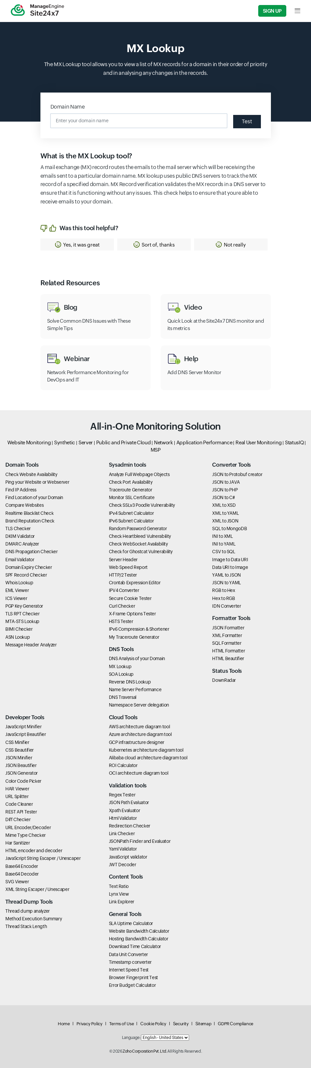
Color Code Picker (23, 781)
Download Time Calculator (135, 946)
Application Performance (204, 442)
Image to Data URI (230, 559)
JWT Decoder (122, 864)
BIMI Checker (19, 629)
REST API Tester (21, 811)
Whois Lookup (19, 582)
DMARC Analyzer (22, 544)
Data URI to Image (230, 567)
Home (64, 1023)
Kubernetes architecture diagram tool (146, 750)
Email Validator (19, 559)
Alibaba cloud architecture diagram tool (148, 757)
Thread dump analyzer (27, 911)
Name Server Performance (135, 689)
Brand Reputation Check (29, 520)
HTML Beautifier (228, 658)
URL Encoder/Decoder (28, 827)
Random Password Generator (138, 528)
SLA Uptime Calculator (131, 923)
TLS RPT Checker (22, 613)
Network (163, 442)
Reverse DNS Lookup (130, 681)
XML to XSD (224, 505)
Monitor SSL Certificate (132, 497)
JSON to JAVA (226, 482)
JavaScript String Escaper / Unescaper (43, 858)
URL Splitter (17, 796)
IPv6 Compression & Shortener (139, 629)
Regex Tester (122, 794)
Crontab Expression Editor (135, 582)
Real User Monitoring (259, 442)
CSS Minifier (17, 742)
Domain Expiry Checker (28, 567)
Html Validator (123, 818)
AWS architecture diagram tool (139, 726)
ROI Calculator (123, 765)
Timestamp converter (130, 962)
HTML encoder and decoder (33, 850)
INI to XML (222, 536)
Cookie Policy (153, 1023)
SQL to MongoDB (229, 528)
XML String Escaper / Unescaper (37, 889)
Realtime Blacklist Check (29, 513)
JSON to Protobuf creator (237, 474)
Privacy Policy (89, 1023)
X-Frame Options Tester (132, 613)
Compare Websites (24, 505)
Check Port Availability (131, 482)
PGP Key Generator (24, 606)
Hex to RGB (223, 598)
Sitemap (203, 1023)
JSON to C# (223, 497)
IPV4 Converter (124, 590)
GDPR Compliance (235, 1023)
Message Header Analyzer (31, 644)
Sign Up (272, 11)
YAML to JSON (226, 575)
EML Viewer (17, 590)
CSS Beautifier (19, 750)
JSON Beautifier (21, 765)
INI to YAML (223, 544)
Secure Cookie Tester (130, 598)
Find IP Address (20, 489)
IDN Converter (226, 606)
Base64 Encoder (21, 866)
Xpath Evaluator (124, 810)
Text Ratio (119, 886)
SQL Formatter (226, 643)
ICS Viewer (16, 598)
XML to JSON (225, 520)
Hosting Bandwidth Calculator (138, 938)
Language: (131, 1037)
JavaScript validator (128, 857)
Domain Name (67, 107)
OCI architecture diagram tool (138, 773)
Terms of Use (121, 1023)
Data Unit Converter (128, 954)
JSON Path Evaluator (129, 802)
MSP (156, 450)
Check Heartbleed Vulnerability (140, 536)
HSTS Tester (121, 621)
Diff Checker (18, 819)
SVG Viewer (17, 881)
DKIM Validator (20, 536)
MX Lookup (120, 666)
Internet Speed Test (129, 969)
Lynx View (119, 894)
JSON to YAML (226, 582)
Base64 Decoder (22, 874)
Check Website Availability (31, 474)
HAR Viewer (17, 788)
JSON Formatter (228, 627)
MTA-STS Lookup (22, 621)
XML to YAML (225, 513)
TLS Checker (18, 528)
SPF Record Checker (26, 575)
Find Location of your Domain (34, 497)
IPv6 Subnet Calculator (131, 520)
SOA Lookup (121, 674)
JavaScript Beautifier (25, 734)
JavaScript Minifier (23, 726)
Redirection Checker (129, 825)
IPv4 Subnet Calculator (131, 513)
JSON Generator (21, 773)
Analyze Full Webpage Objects (139, 474)
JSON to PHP (225, 489)
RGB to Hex (223, 590)
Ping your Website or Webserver (37, 482)
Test (247, 121)
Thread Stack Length (26, 926)
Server (86, 442)
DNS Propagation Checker (31, 551)
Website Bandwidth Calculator (139, 931)
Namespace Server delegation (139, 705)
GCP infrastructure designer (136, 742)
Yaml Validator (123, 849)
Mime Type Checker (25, 835)
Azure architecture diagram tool (140, 734)
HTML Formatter (228, 650)
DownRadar (224, 680)
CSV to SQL (223, 551)
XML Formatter (227, 635)
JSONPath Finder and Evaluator (140, 841)
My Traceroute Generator (134, 637)
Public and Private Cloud (123, 442)
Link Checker (122, 833)
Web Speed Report (128, 567)
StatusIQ (294, 442)
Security (181, 1023)
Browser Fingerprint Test (133, 977)
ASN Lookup (17, 637)
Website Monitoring (29, 442)
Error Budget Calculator (132, 985)
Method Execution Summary (33, 918)
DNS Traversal (122, 697)
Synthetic (64, 442)
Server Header (123, 559)
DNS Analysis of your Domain (137, 658)
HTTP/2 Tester (123, 575)
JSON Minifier (18, 757)
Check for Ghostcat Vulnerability (141, 551)
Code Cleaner (19, 804)
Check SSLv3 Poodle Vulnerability (142, 505)
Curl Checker (122, 606)
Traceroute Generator (130, 489)
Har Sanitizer (17, 843)
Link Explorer (121, 901)
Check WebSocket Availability (138, 544)
